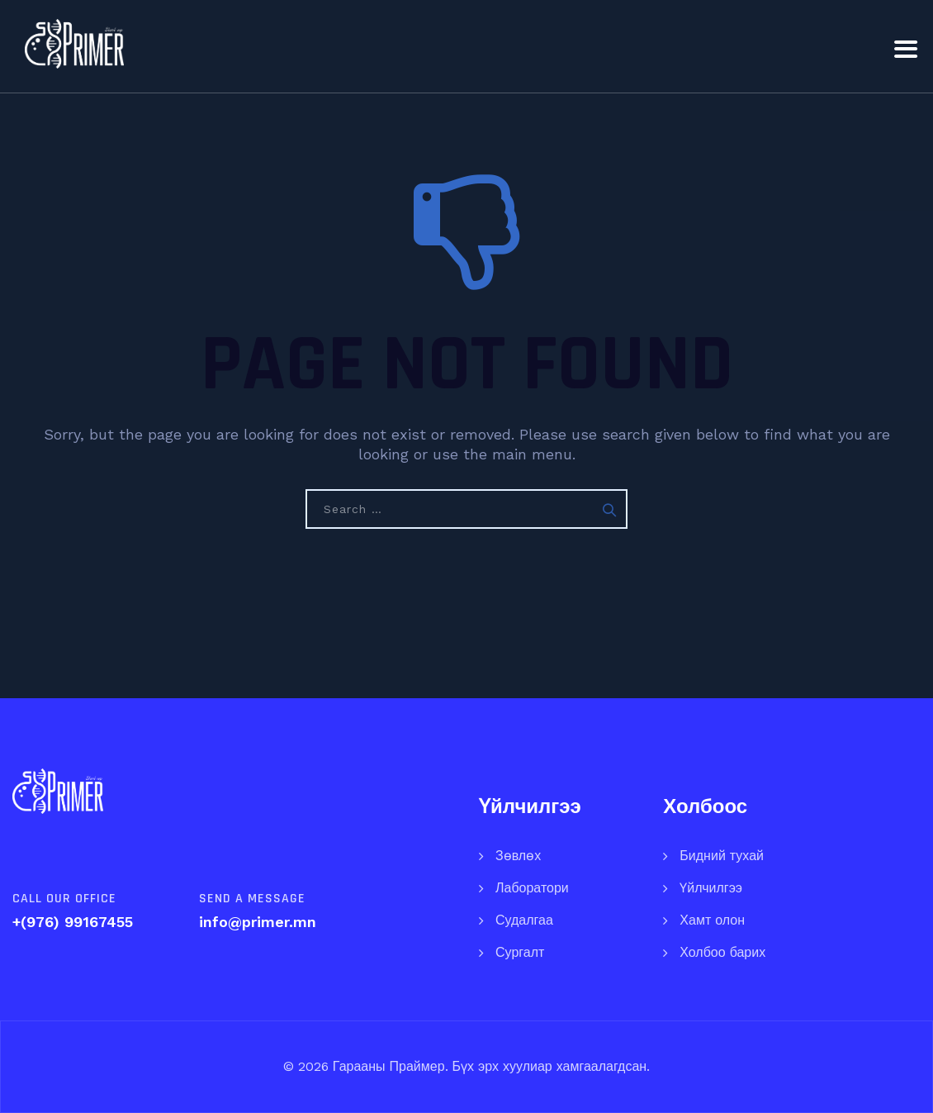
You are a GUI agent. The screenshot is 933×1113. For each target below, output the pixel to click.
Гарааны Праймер (387, 1066)
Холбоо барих (722, 952)
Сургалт (519, 952)
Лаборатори (532, 888)
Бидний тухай (722, 855)
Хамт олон (712, 920)
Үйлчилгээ (711, 888)
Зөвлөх (518, 855)
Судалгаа (524, 920)
